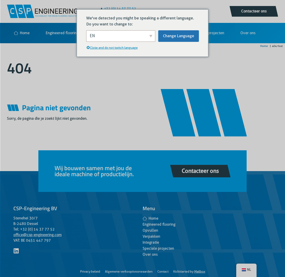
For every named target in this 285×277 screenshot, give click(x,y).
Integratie (151, 242)
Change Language (178, 36)
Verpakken (151, 236)
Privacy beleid (90, 271)
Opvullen (150, 230)
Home (22, 33)
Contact (163, 271)
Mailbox (199, 271)
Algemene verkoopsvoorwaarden (129, 271)
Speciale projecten (208, 33)
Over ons (247, 33)
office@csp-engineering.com (37, 235)
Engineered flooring (62, 33)
